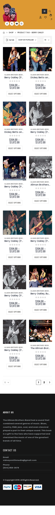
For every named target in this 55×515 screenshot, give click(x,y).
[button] (44, 11)
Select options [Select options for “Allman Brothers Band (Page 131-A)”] (40, 201)
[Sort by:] (27, 40)
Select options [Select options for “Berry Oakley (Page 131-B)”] (14, 202)
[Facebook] (7, 24)
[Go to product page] (14, 59)
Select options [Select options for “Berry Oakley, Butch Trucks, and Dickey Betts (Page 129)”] (40, 310)
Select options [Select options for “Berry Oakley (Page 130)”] (14, 312)
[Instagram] (22, 24)
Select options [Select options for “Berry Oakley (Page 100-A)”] (40, 257)
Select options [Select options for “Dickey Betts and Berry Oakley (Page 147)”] (14, 148)
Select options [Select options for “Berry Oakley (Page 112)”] (14, 366)
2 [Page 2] (44, 382)
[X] (12, 24)
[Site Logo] (10, 13)
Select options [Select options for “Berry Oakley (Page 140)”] (40, 148)
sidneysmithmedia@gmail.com (20, 460)
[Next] (49, 382)
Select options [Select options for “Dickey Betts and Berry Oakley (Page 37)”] (40, 93)
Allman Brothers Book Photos (16, 75)
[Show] (47, 40)
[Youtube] (17, 24)
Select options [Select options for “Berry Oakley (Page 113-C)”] (14, 93)
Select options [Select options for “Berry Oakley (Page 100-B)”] (14, 257)
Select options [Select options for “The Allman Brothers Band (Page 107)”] (40, 364)
